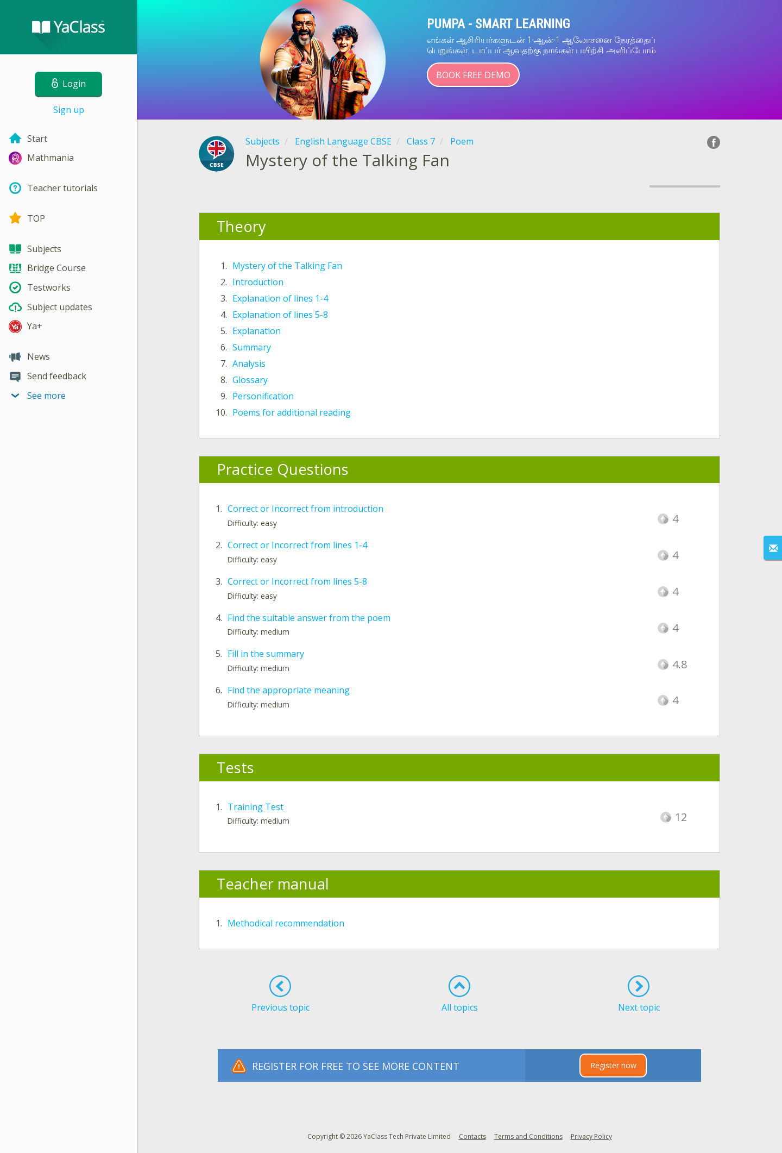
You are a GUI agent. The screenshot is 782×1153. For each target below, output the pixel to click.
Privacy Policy (591, 1136)
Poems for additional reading (291, 412)
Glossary (250, 380)
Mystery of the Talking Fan (287, 266)
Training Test (255, 807)
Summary (251, 347)
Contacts (472, 1136)
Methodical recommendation (286, 923)
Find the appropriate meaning (289, 690)
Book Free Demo (473, 75)
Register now (613, 1065)
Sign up (68, 109)
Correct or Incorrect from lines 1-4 (297, 545)
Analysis (249, 363)
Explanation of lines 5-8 (280, 315)
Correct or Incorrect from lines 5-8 (297, 581)
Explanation (256, 331)
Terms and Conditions (528, 1136)
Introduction (257, 282)
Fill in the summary (266, 654)
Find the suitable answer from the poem (309, 618)
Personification (263, 396)
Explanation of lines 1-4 (280, 298)
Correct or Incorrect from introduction (305, 509)
